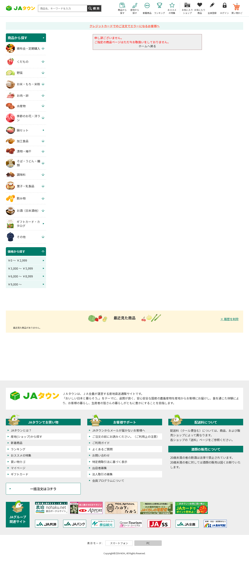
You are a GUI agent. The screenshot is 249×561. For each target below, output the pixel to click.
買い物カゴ (18, 461)
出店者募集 (99, 468)
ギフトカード (19, 474)
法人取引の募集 (102, 474)
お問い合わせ (101, 455)
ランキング (18, 449)
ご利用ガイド (101, 443)
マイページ (18, 468)
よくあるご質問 (102, 449)
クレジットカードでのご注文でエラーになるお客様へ (124, 26)
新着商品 (16, 443)
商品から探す (17, 37)
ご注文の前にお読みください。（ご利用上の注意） (125, 436)
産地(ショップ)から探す (26, 436)
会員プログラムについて (108, 480)
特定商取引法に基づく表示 (109, 461)
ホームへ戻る (147, 46)
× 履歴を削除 (229, 319)
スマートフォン (119, 543)
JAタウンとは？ (21, 430)
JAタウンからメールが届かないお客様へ (118, 430)
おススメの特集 (21, 455)
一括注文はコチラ (43, 488)
